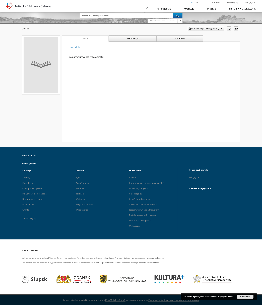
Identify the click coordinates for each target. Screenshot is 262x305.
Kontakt (132, 177)
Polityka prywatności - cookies (143, 215)
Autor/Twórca (82, 183)
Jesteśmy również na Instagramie (145, 209)
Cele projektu (135, 193)
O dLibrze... (134, 225)
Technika (80, 193)
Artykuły (26, 177)
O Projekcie (164, 8)
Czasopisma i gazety (32, 188)
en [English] (196, 3)
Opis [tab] (85, 38)
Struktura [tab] (180, 38)
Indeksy (211, 8)
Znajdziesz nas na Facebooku (143, 204)
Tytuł (78, 177)
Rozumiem (245, 296)
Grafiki (25, 209)
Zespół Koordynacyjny (139, 199)
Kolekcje (189, 8)
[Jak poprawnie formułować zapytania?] (180, 21)
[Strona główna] (147, 8)
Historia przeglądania (242, 8)
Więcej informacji (225, 297)
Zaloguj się (250, 2)
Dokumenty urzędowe (32, 199)
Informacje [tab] (132, 38)
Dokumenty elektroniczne (34, 193)
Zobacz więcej (29, 218)
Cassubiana (27, 183)
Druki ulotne (28, 204)
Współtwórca (82, 209)
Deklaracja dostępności (140, 220)
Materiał (80, 188)
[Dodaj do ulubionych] (229, 28)
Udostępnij (232, 2)
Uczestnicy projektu (138, 188)
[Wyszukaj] (177, 15)
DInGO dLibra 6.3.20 (115, 299)
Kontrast (216, 2)
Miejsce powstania (84, 204)
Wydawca (80, 199)
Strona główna (29, 163)
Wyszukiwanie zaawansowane (162, 21)
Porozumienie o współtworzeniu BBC (146, 183)
